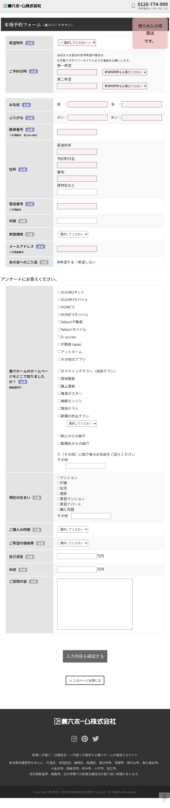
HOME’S (66, 307)
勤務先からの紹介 (73, 443)
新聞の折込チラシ (73, 416)
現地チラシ (68, 408)
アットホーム (70, 351)
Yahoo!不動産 (70, 321)
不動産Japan (69, 344)
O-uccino (67, 336)
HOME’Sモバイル (73, 314)
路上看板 (66, 386)
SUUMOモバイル (73, 299)
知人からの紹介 (72, 435)
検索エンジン (70, 400)
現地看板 (66, 378)
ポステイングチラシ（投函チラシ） (88, 371)
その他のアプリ (72, 359)
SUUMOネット (71, 292)
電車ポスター (70, 393)
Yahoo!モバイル (72, 329)
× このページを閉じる (85, 690)
